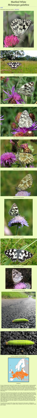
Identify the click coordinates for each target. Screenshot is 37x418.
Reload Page (17, 9)
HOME (1, 7)
